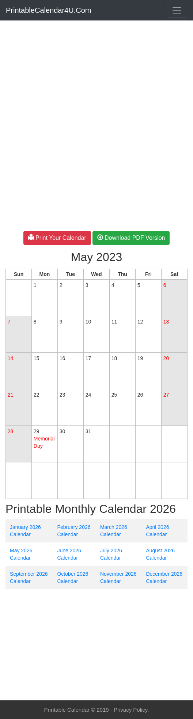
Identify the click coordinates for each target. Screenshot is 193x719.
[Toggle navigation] (177, 10)
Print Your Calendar (57, 238)
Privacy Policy (130, 710)
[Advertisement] (96, 74)
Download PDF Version (131, 238)
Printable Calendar (67, 710)
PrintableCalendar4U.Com (48, 10)
